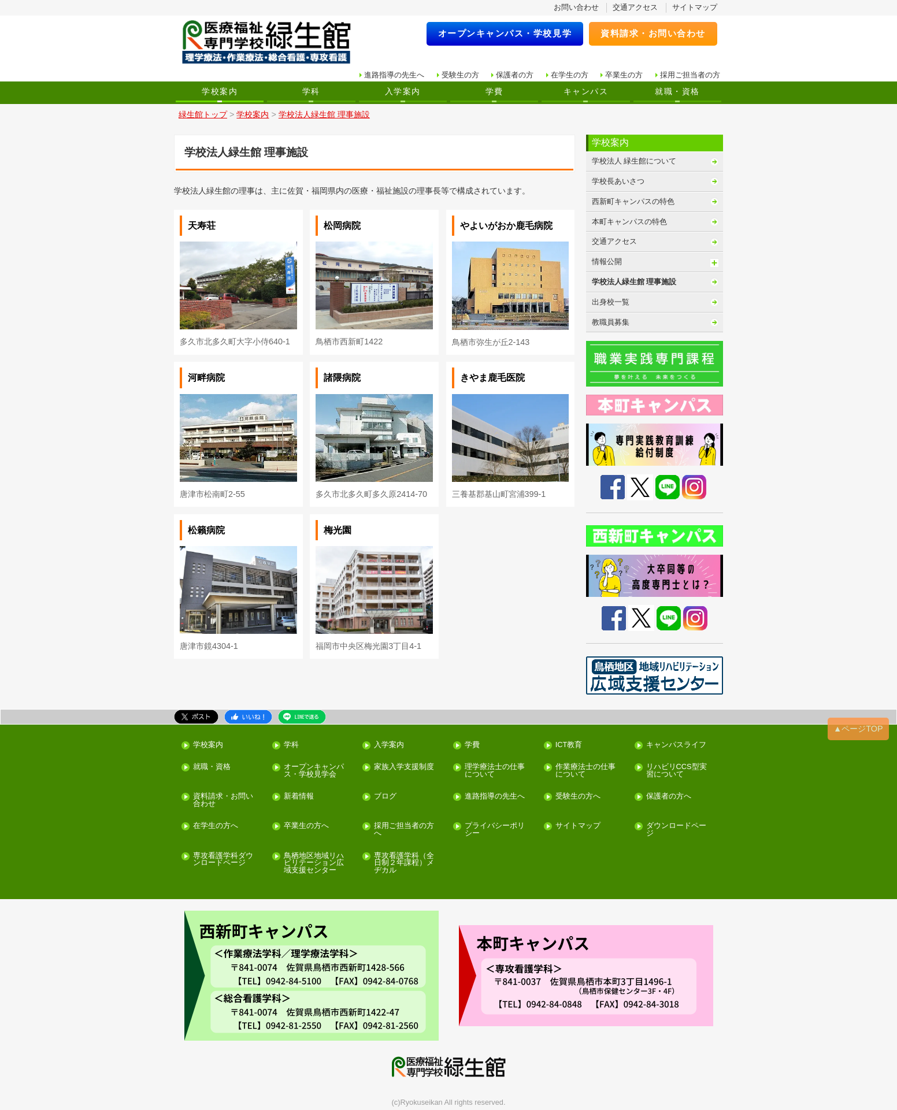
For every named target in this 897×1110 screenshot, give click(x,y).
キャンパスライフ (676, 745)
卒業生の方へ (306, 826)
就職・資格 (677, 91)
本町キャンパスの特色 (629, 221)
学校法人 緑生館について (634, 161)
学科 (311, 91)
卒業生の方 (624, 74)
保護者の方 (514, 74)
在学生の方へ (215, 826)
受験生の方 (460, 74)
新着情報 (299, 796)
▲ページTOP (858, 728)
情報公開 (607, 261)
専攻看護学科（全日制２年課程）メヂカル (404, 863)
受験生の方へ (578, 796)
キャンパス (586, 91)
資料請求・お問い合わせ (653, 33)
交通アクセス (635, 7)
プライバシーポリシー (495, 829)
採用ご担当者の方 (690, 74)
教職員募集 (610, 322)
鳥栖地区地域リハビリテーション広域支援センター (314, 863)
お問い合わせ (576, 7)
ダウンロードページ (676, 829)
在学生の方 (569, 74)
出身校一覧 (610, 302)
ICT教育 (569, 745)
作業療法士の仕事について (585, 770)
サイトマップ (694, 7)
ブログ (385, 796)
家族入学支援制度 (404, 767)
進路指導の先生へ (394, 74)
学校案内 (220, 91)
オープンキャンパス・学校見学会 (314, 770)
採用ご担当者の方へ (404, 829)
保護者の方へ (668, 796)
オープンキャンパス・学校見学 (505, 33)
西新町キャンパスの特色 (633, 201)
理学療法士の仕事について (495, 770)
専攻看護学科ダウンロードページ (223, 859)
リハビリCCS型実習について (676, 770)
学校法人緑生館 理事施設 (634, 281)
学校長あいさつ (618, 181)
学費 (494, 91)
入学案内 (403, 91)
